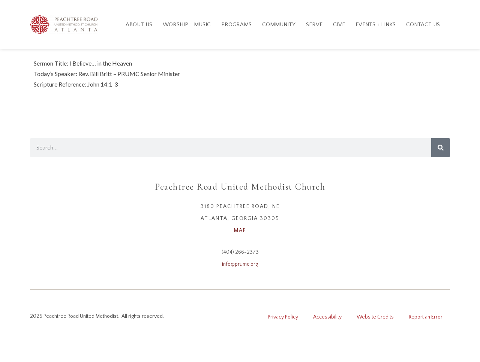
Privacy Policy (283, 317)
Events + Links (376, 24)
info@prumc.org (240, 264)
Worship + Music (187, 24)
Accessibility (327, 317)
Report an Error (425, 317)
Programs (236, 24)
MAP (240, 230)
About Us (139, 24)
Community (279, 24)
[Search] (440, 147)
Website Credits (375, 317)
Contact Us (423, 24)
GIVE (339, 24)
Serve (314, 24)
